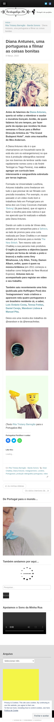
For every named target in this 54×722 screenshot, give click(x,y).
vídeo (45, 474)
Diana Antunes (38, 112)
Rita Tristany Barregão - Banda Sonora (24, 468)
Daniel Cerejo (13, 308)
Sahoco (43, 229)
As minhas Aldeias (14, 486)
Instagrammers (31, 471)
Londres (41, 471)
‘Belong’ (10, 208)
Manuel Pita (12, 312)
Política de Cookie (11, 711)
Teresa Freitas (35, 305)
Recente (6, 595)
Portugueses (10, 474)
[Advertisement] (21, 687)
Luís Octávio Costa (16, 305)
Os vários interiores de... (36, 491)
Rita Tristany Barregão (24, 424)
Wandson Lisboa (31, 308)
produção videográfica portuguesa (29, 474)
